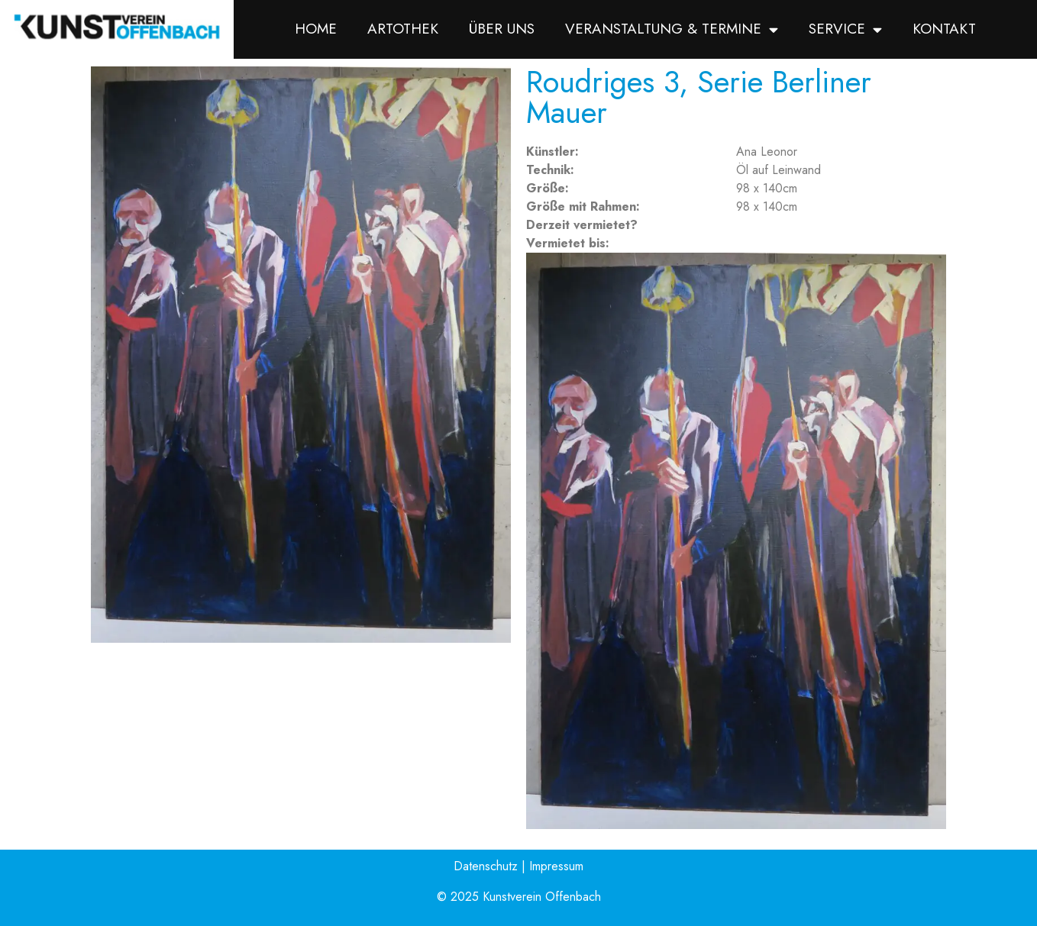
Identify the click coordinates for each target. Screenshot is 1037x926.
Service (845, 29)
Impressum (556, 866)
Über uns (502, 28)
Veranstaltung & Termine (671, 29)
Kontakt (944, 28)
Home (316, 28)
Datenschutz (486, 866)
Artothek (402, 28)
